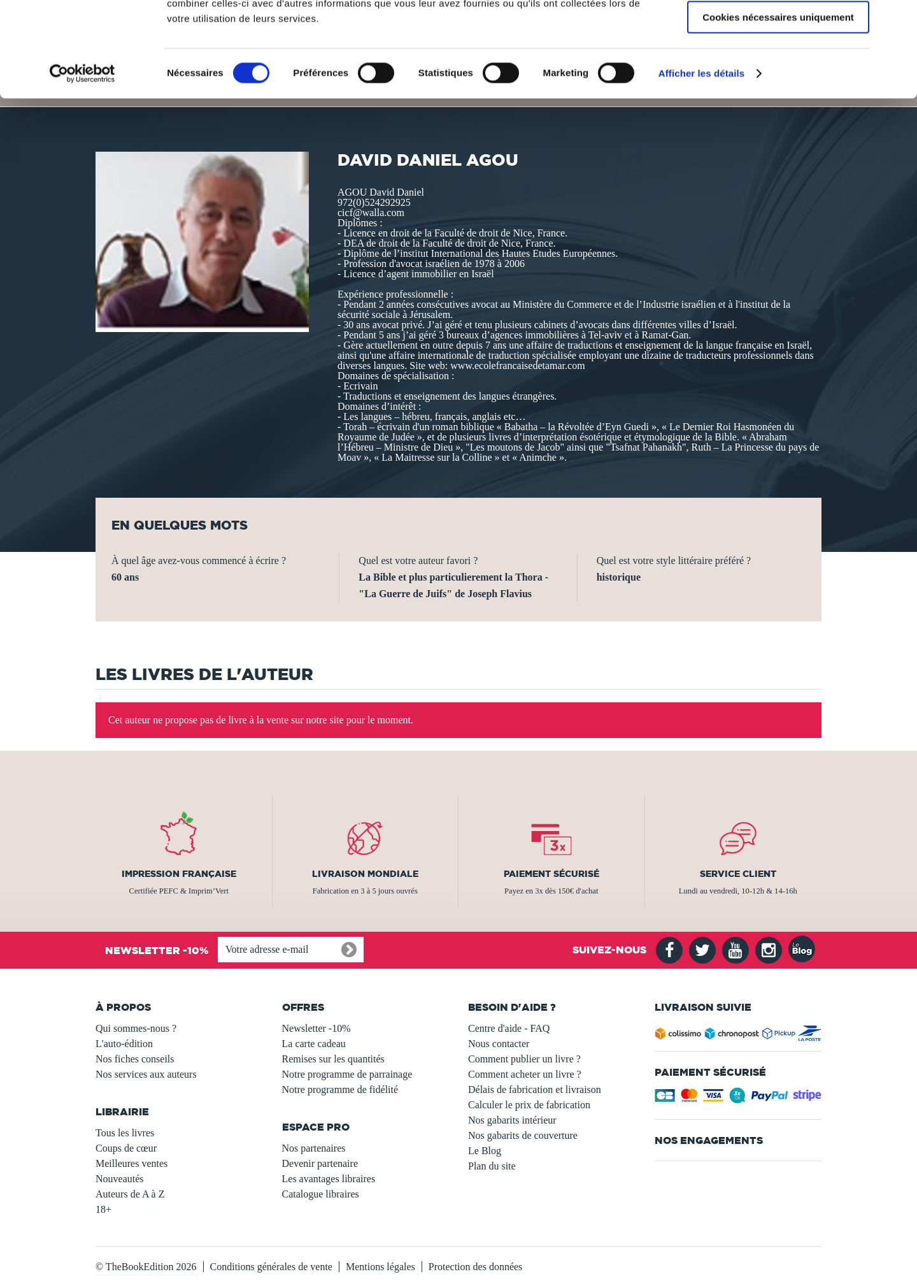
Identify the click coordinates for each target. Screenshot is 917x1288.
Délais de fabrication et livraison (534, 1089)
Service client (738, 874)
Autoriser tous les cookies (778, 31)
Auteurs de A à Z (130, 1194)
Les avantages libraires (329, 1178)
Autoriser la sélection (778, 69)
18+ (103, 1209)
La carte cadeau (314, 1043)
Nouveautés (120, 1178)
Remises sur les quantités (333, 1058)
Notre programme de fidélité (340, 1089)
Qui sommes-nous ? (136, 1028)
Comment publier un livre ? (524, 1058)
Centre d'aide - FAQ (509, 1028)
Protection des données (476, 1266)
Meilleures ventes (131, 1163)
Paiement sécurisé (551, 874)
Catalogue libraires (320, 1194)
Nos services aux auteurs (146, 1074)
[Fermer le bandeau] (897, 19)
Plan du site (492, 1166)
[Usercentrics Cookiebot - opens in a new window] (82, 162)
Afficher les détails (701, 162)
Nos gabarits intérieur (512, 1120)
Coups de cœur (126, 1148)
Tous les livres (125, 1132)
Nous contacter (498, 1043)
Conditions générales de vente (271, 1266)
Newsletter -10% (316, 1028)
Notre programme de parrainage (347, 1074)
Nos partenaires (314, 1148)
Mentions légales (380, 1266)
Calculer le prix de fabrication (529, 1104)
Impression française (179, 874)
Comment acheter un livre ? (524, 1074)
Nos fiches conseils (135, 1058)
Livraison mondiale (365, 874)
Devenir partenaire (320, 1163)
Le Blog (484, 1150)
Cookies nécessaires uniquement (778, 106)
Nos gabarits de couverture (523, 1135)
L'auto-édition (124, 1043)
